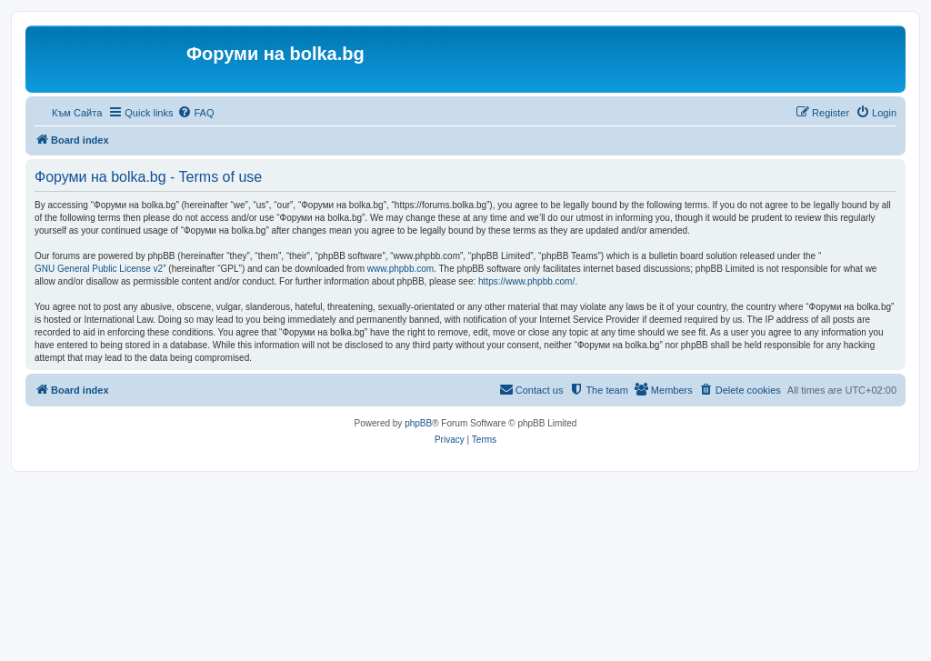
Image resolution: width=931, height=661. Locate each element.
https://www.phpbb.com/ (526, 281)
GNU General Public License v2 (99, 269)
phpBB (418, 423)
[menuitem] (195, 113)
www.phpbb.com (400, 269)
